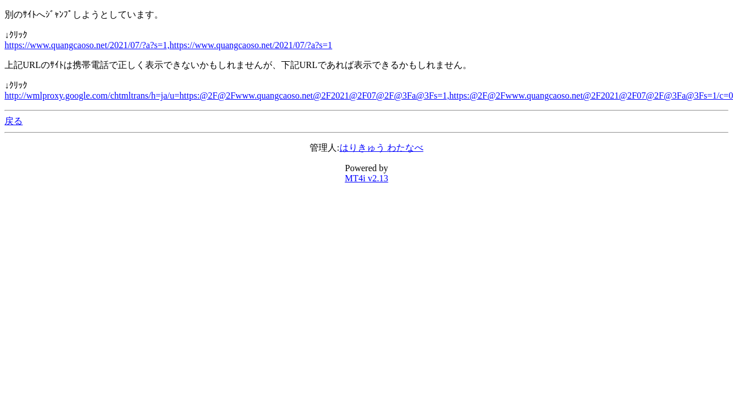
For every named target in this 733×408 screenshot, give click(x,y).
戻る (14, 121)
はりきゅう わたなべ (381, 147)
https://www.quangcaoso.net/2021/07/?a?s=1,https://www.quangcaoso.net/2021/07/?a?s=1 (168, 45)
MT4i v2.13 (366, 178)
